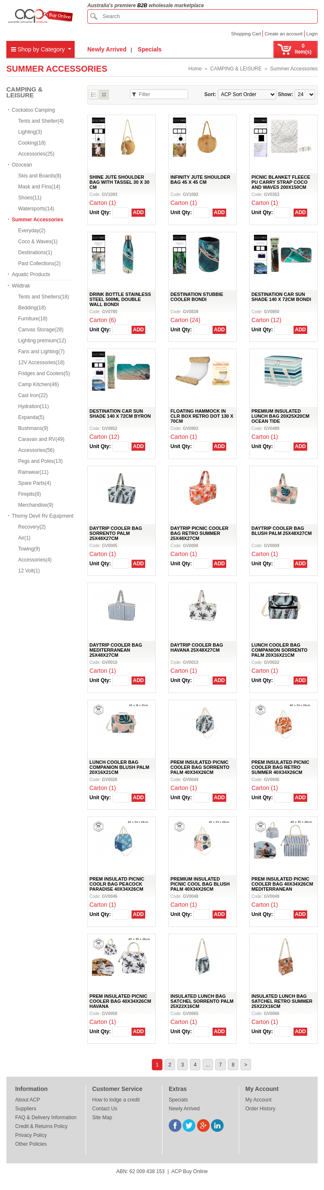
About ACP (27, 1100)
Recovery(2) (32, 527)
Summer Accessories (294, 69)
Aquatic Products (31, 274)
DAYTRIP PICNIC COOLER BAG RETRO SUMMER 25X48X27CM (199, 533)
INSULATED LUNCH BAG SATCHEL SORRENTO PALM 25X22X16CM (202, 1001)
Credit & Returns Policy (41, 1126)
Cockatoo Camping (33, 110)
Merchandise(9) (35, 505)
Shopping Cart (246, 33)
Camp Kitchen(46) (38, 384)
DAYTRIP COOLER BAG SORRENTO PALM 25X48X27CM (115, 533)
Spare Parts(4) (34, 483)
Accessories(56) (36, 450)
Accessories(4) (34, 560)
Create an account (283, 33)
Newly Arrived (107, 49)
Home (195, 69)
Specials (150, 49)
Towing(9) (29, 549)
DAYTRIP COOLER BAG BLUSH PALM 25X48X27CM (281, 531)
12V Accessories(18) (41, 362)
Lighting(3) (30, 132)
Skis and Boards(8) (39, 176)
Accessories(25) (36, 154)
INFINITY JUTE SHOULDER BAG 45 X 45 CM (200, 180)
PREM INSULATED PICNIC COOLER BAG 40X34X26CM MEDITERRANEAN (282, 884)
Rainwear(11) (33, 472)
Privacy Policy (31, 1135)
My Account (259, 1100)
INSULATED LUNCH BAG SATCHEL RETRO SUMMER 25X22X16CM (281, 1001)
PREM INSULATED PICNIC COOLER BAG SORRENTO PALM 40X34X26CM (200, 767)
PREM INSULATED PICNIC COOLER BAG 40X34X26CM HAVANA (120, 1001)
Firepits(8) (29, 494)
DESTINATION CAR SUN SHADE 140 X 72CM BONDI (281, 297)
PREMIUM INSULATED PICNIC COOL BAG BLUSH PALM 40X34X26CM (200, 884)
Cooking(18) (32, 143)
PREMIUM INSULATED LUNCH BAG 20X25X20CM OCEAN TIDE (280, 416)
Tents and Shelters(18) (43, 297)
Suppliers (25, 1109)
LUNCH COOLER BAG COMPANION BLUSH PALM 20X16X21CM (119, 767)
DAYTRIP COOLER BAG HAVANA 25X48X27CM (196, 647)
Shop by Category (39, 49)
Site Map (102, 1117)
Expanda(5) (31, 417)
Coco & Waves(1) (38, 241)
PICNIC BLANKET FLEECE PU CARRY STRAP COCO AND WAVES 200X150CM (280, 182)
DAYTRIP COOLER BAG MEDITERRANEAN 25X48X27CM (115, 650)
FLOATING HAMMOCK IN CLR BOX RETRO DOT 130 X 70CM (201, 416)
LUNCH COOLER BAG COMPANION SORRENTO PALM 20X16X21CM (279, 650)
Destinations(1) (35, 252)
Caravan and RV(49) (41, 439)
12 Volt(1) (29, 571)
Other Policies (31, 1144)
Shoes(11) (29, 198)
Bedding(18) (32, 308)
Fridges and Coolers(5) (44, 373)
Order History (260, 1109)
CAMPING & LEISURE (236, 69)
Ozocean (22, 165)
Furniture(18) (32, 319)
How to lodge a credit (116, 1100)
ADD (138, 212)
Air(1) (24, 538)
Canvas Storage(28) (40, 330)
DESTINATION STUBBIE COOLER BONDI (196, 297)
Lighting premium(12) (42, 341)
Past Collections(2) (39, 263)
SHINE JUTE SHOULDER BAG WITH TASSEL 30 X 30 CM (119, 182)
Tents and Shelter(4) (41, 121)
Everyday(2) (32, 231)
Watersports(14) (36, 209)
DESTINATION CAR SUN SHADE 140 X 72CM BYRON (120, 413)
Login (312, 33)
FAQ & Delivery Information (45, 1117)
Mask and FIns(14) (39, 187)
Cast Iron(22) (33, 395)
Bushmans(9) (33, 428)
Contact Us (104, 1109)
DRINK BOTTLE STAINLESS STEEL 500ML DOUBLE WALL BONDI (120, 299)
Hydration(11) (33, 406)
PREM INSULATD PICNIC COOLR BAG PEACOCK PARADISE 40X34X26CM (116, 884)
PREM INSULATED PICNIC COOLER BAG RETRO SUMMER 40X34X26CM (280, 767)
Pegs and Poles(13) (40, 461)
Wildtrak (21, 286)
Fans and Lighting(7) (41, 352)
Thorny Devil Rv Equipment (42, 516)
